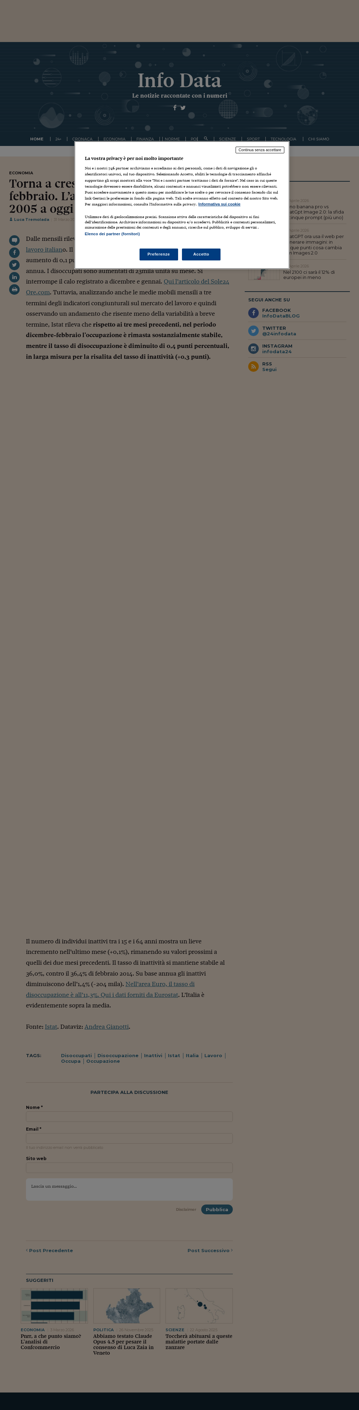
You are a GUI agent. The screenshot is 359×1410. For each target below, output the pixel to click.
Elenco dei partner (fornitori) (112, 234)
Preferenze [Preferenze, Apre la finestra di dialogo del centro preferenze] (159, 254)
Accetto (201, 254)
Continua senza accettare (260, 150)
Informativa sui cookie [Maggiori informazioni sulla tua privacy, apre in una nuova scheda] (219, 204)
